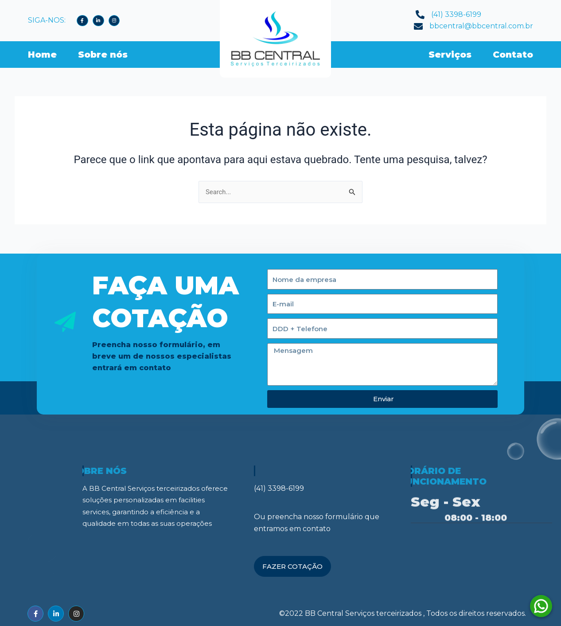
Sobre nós (103, 54)
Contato (513, 54)
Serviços (450, 54)
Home (42, 54)
